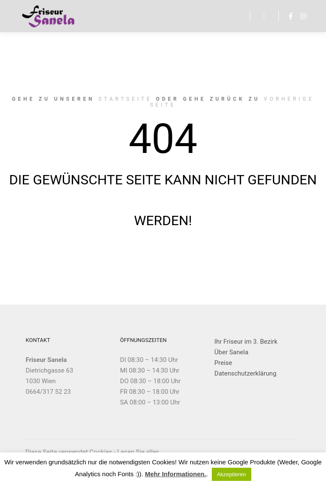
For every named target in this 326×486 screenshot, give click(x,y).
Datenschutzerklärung (245, 373)
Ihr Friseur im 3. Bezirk (245, 341)
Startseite (125, 99)
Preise (223, 363)
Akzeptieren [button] (231, 474)
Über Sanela (231, 352)
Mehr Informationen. (175, 474)
